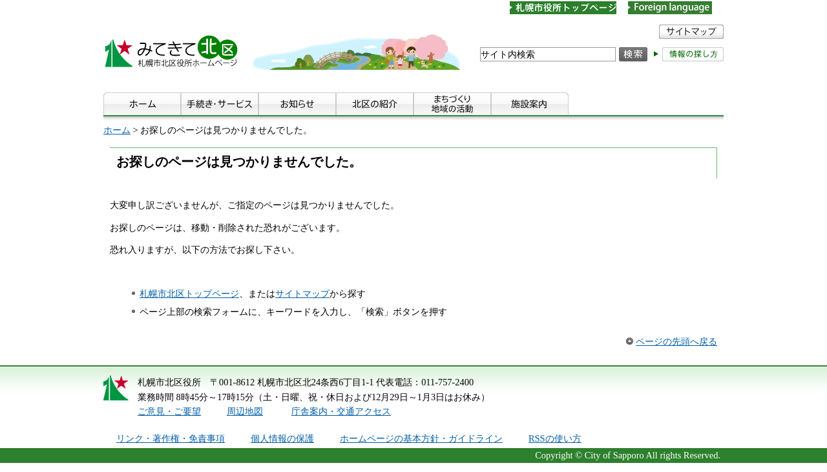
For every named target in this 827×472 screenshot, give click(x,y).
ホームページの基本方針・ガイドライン (421, 438)
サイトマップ (302, 293)
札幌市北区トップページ (189, 293)
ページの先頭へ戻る (676, 341)
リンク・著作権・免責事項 (170, 438)
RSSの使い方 (555, 438)
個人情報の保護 (282, 438)
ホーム (117, 130)
